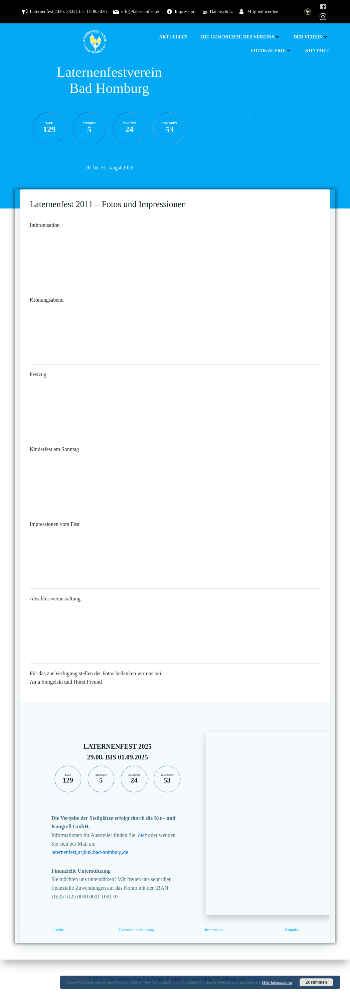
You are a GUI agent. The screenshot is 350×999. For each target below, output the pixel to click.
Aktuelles (173, 36)
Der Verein (311, 36)
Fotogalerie (271, 50)
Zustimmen (316, 982)
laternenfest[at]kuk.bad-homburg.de (89, 852)
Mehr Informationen (277, 982)
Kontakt (317, 50)
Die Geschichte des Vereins (240, 36)
